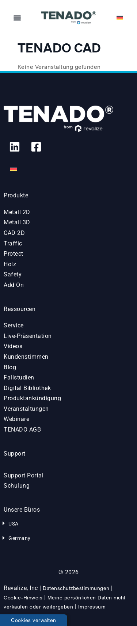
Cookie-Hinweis (23, 597)
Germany (19, 538)
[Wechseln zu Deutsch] (13, 169)
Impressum (92, 606)
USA (13, 524)
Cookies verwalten (33, 620)
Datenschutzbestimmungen (76, 588)
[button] (17, 18)
